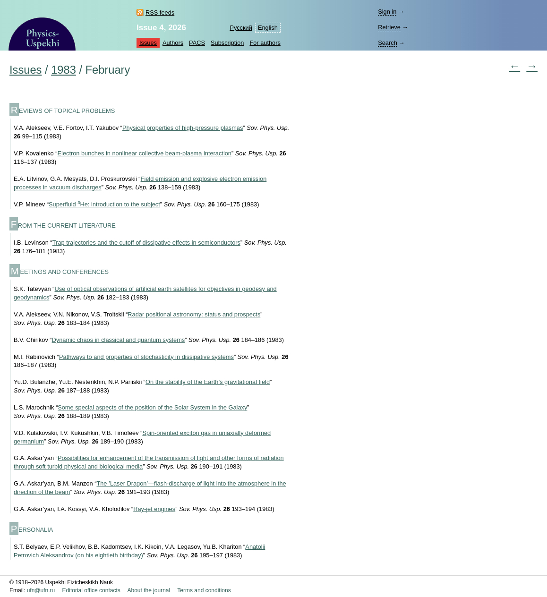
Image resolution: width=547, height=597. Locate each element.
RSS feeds (159, 12)
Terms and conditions (204, 590)
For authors (264, 42)
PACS (197, 42)
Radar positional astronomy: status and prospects (194, 314)
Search (387, 42)
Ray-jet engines (154, 508)
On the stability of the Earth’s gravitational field (207, 381)
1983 (63, 70)
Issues (148, 42)
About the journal (148, 590)
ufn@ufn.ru (41, 590)
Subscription (227, 42)
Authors (172, 42)
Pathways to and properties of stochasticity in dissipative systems (146, 356)
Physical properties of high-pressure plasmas (182, 127)
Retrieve (389, 27)
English (268, 27)
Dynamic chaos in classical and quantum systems (118, 339)
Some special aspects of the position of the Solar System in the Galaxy (152, 407)
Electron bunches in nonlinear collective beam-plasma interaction (144, 153)
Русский (241, 27)
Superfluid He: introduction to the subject (104, 204)
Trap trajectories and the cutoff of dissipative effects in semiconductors (146, 242)
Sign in (387, 11)
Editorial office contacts (91, 590)
